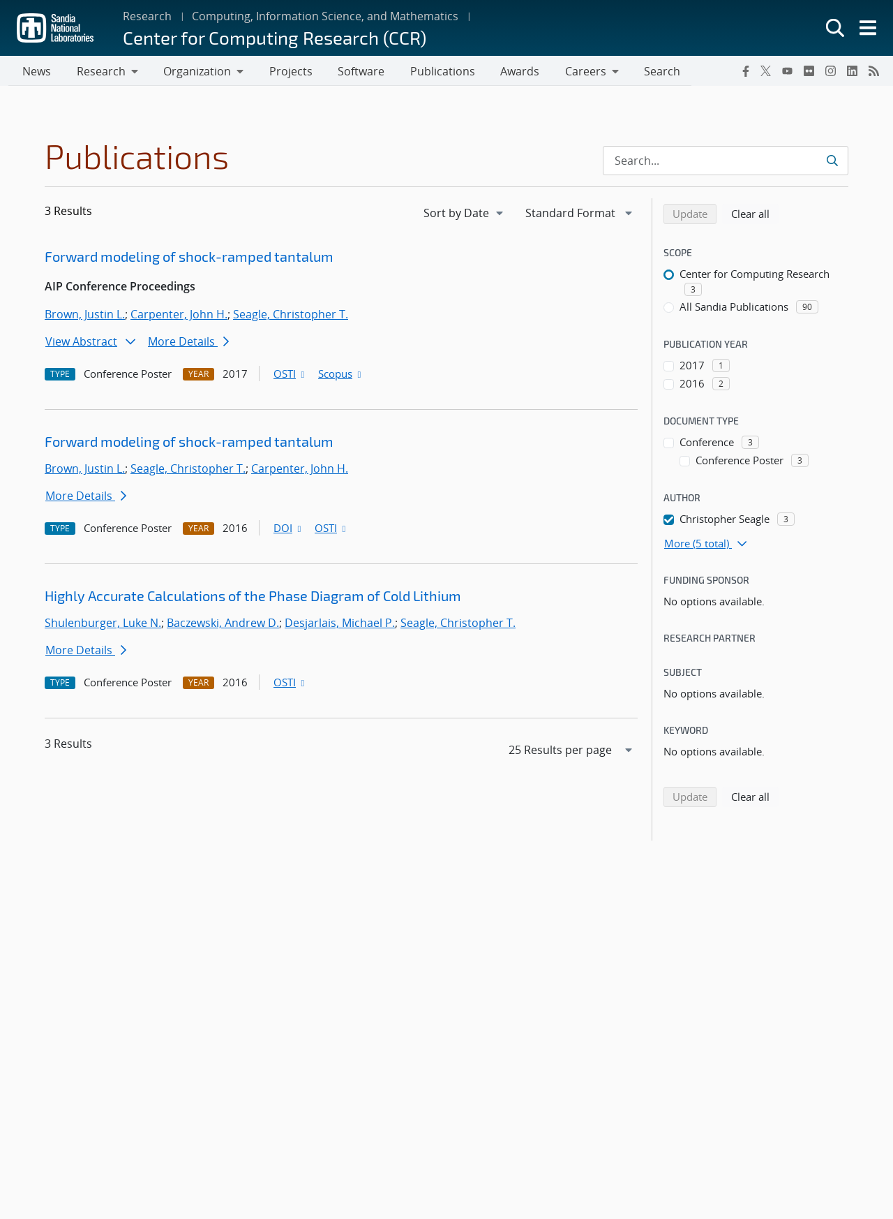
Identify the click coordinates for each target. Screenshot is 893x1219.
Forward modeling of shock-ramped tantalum (189, 258)
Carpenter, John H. (178, 316)
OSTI (290, 376)
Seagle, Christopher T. (290, 316)
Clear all (755, 215)
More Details (188, 343)
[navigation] (464, 215)
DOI (288, 530)
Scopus (340, 376)
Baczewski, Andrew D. (223, 625)
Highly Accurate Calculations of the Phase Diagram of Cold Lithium (253, 597)
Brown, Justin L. (85, 316)
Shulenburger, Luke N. (103, 625)
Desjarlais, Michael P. (340, 625)
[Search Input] (725, 162)
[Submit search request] (833, 162)
